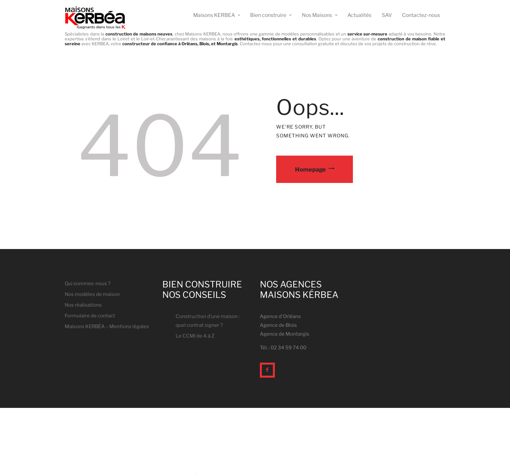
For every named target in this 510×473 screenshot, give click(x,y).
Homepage (310, 169)
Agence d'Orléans (280, 316)
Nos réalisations (83, 305)
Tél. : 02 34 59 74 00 (283, 348)
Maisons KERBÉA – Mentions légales (107, 326)
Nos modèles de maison (92, 294)
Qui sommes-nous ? (88, 283)
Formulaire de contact (90, 316)
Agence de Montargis (284, 334)
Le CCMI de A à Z (195, 336)
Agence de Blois (278, 325)
